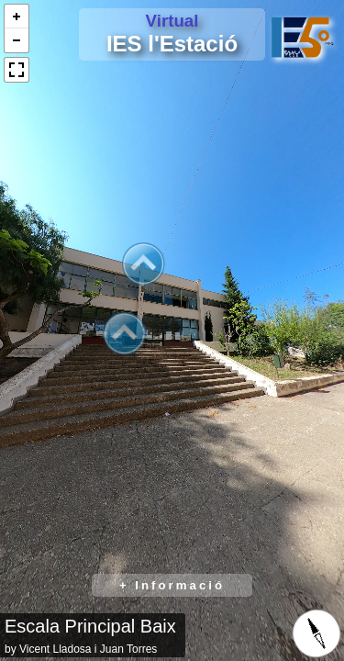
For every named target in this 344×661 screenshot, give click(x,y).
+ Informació (172, 585)
